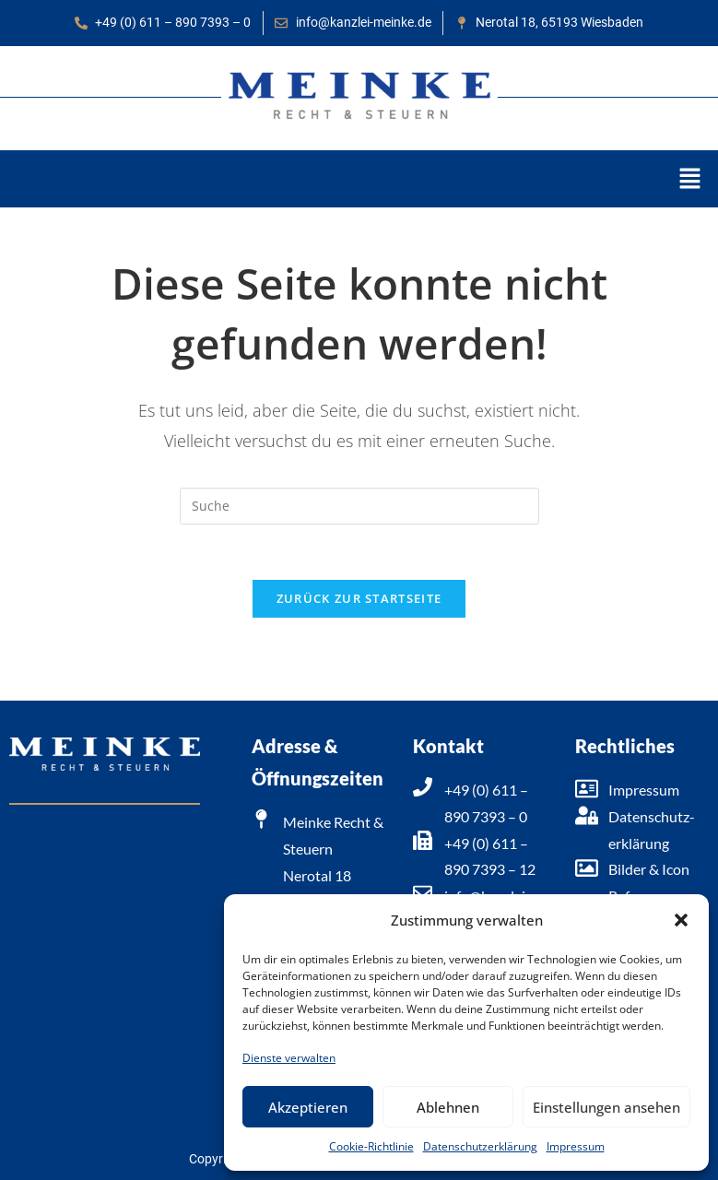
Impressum (576, 1146)
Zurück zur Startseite (359, 598)
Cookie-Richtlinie (371, 1146)
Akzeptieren (307, 1107)
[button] (681, 920)
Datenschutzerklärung (480, 1146)
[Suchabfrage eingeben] (359, 506)
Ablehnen (448, 1107)
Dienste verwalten (288, 1058)
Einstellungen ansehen (606, 1107)
